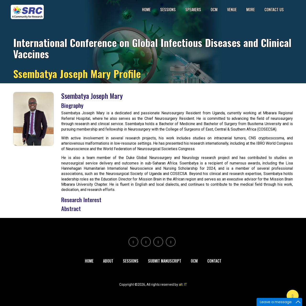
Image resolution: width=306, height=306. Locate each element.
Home (146, 9)
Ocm (194, 261)
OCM (214, 9)
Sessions (168, 9)
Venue (232, 9)
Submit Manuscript (164, 261)
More (250, 9)
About (108, 261)
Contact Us (274, 9)
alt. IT (183, 284)
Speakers (193, 9)
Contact (214, 261)
